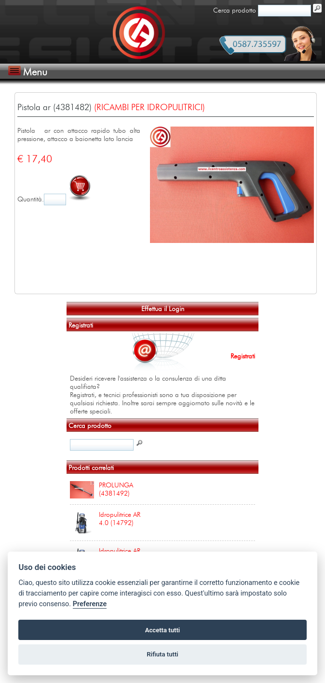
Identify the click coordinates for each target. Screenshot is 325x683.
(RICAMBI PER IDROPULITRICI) (149, 107)
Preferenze (90, 604)
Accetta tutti (162, 630)
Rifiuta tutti (162, 654)
